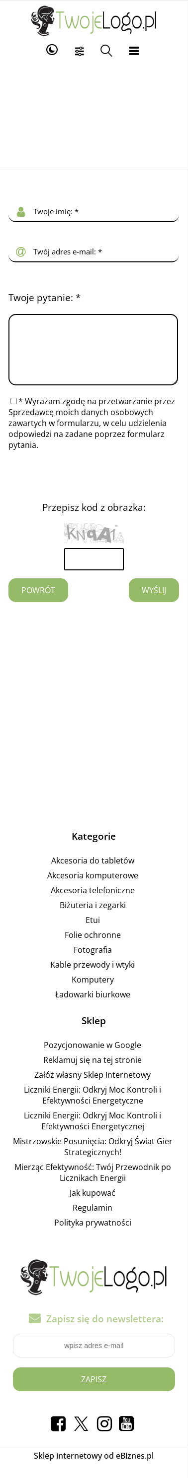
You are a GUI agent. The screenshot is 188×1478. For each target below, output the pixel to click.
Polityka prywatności (92, 1234)
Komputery (93, 991)
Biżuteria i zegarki (93, 917)
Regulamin (92, 1219)
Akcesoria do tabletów (92, 872)
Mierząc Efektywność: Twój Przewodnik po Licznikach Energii (92, 1184)
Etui (93, 931)
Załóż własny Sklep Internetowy (92, 1086)
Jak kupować (92, 1204)
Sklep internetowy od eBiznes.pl (94, 1467)
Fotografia (93, 961)
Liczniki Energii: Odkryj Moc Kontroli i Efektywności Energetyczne (92, 1107)
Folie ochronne (93, 946)
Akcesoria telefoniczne (93, 902)
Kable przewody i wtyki (92, 976)
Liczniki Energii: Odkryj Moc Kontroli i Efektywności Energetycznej (92, 1133)
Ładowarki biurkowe (92, 1006)
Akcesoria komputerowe (92, 887)
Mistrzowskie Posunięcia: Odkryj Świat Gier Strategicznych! (93, 1159)
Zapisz (93, 1391)
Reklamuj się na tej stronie (92, 1071)
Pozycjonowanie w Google (92, 1056)
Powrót (38, 602)
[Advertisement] (94, 115)
